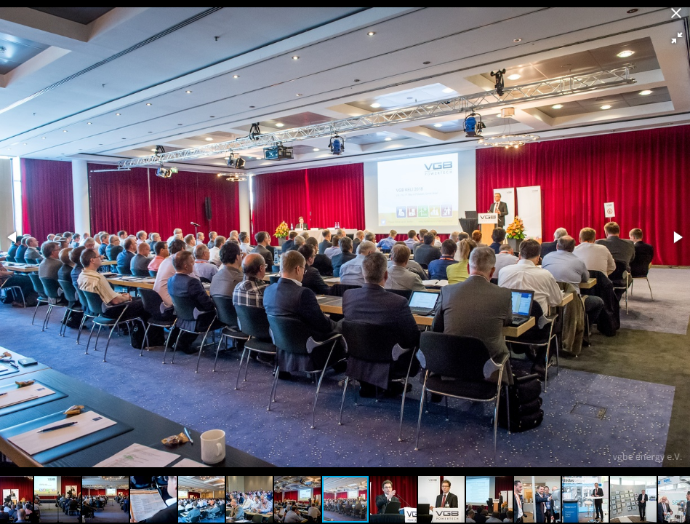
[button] (677, 37)
